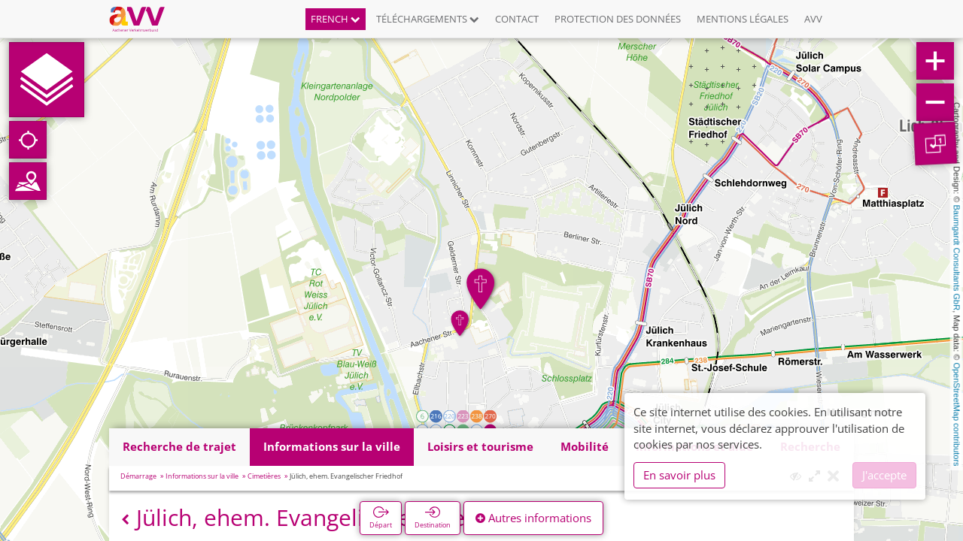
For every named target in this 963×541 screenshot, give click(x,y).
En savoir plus (679, 474)
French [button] (335, 19)
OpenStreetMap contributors (956, 414)
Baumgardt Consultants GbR (956, 258)
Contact (517, 19)
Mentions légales (742, 19)
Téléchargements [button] (427, 19)
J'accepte (884, 474)
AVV (813, 19)
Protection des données (617, 19)
